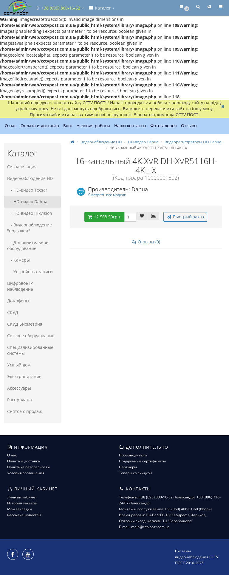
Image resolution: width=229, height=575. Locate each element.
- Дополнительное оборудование (27, 245)
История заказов (22, 503)
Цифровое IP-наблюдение (20, 286)
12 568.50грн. (104, 217)
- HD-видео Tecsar (27, 190)
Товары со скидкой (135, 472)
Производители (133, 455)
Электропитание (24, 376)
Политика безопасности (28, 467)
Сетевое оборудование (30, 335)
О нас (10, 125)
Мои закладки (19, 509)
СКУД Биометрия (24, 324)
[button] (183, 7)
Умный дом (18, 365)
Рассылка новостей (24, 515)
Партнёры (128, 467)
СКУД (12, 312)
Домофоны (18, 301)
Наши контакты (130, 125)
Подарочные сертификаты (142, 461)
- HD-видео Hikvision (29, 213)
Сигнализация (22, 167)
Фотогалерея (163, 125)
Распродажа (19, 399)
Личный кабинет (22, 497)
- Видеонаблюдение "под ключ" (29, 228)
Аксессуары (19, 388)
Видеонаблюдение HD (30, 178)
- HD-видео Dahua (27, 201)
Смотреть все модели (107, 194)
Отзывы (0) (145, 242)
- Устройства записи (30, 271)
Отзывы (189, 125)
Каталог (101, 8)
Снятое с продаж (24, 411)
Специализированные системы (30, 350)
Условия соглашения (25, 472)
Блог (67, 125)
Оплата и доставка (40, 125)
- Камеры (18, 260)
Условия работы (93, 125)
